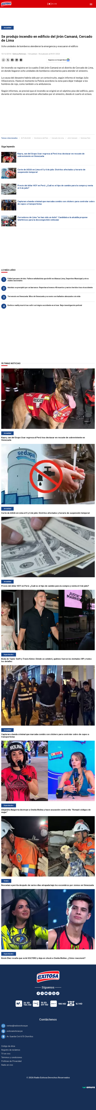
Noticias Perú (85, 138)
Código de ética (8, 1046)
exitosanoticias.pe (15, 1031)
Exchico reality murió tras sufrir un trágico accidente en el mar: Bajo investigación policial (45, 305)
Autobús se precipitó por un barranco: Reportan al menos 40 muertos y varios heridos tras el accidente (50, 287)
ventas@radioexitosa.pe (17, 1026)
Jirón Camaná (72, 138)
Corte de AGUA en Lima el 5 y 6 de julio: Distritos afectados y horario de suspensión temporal (45, 513)
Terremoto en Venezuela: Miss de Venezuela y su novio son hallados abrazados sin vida (44, 296)
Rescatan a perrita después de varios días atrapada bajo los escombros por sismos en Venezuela (47, 885)
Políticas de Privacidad (11, 1061)
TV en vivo (5, 1053)
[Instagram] (50, 993)
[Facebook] (38, 993)
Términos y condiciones (11, 1057)
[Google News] (54, 993)
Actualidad (7, 28)
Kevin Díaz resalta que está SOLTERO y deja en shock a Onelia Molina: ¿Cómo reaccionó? (43, 958)
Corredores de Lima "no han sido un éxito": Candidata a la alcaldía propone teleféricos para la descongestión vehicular (53, 218)
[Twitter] (42, 993)
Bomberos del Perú (41, 138)
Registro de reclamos (10, 1050)
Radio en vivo (7, 1065)
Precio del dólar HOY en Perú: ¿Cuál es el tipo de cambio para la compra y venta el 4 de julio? (45, 586)
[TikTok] (57, 993)
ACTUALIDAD (26, 138)
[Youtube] (46, 993)
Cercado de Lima (58, 138)
